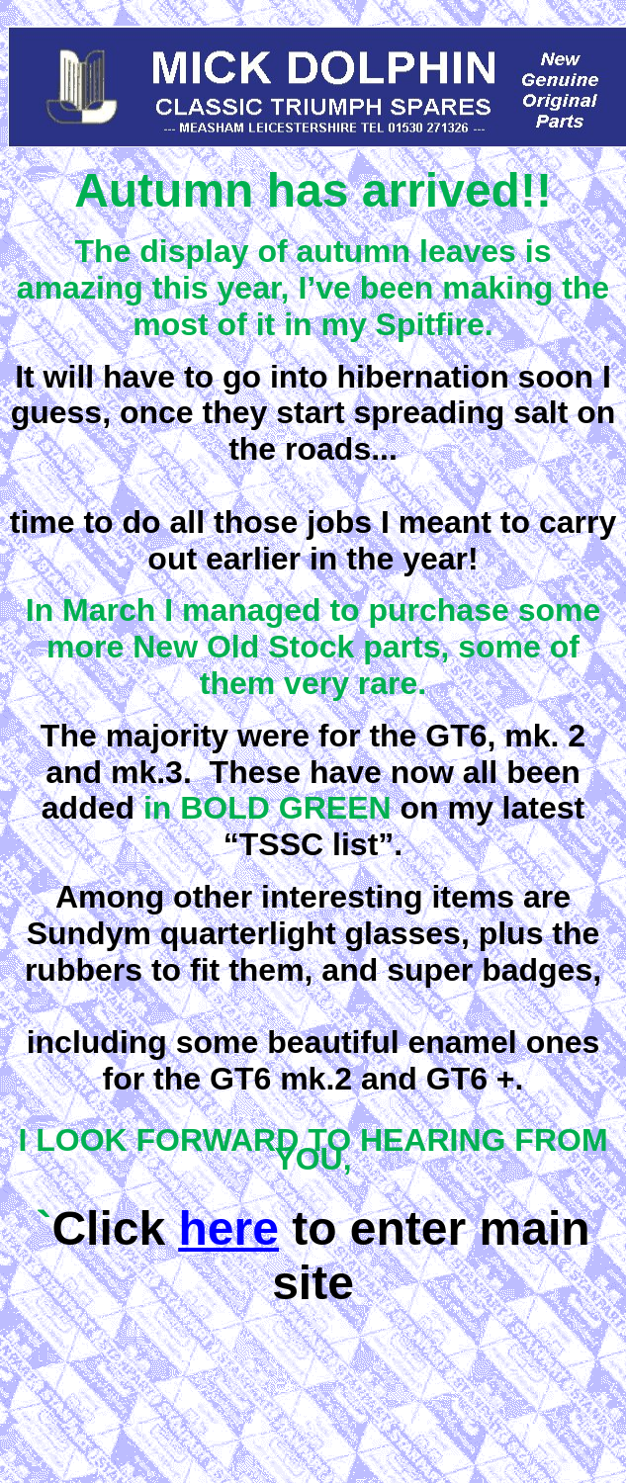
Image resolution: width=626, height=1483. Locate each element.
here (228, 1228)
